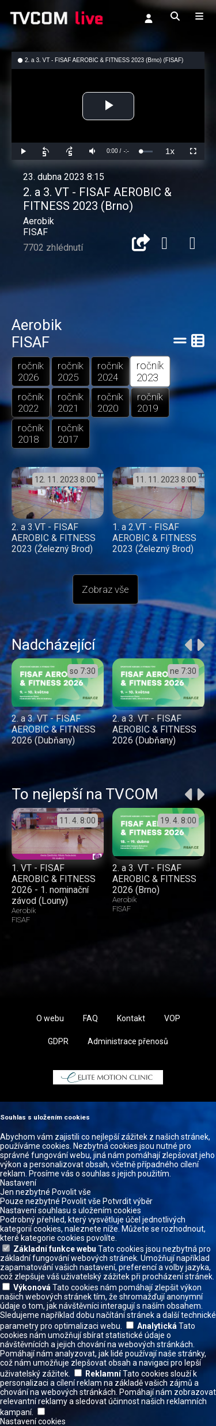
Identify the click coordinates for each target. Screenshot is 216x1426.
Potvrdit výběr (128, 1201)
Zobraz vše (105, 589)
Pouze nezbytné (30, 1201)
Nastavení (18, 1182)
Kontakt (131, 1018)
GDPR (58, 1041)
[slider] (147, 151)
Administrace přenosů (128, 1041)
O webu (50, 1018)
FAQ (90, 1018)
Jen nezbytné (25, 1192)
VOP (172, 1018)
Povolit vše (71, 1192)
